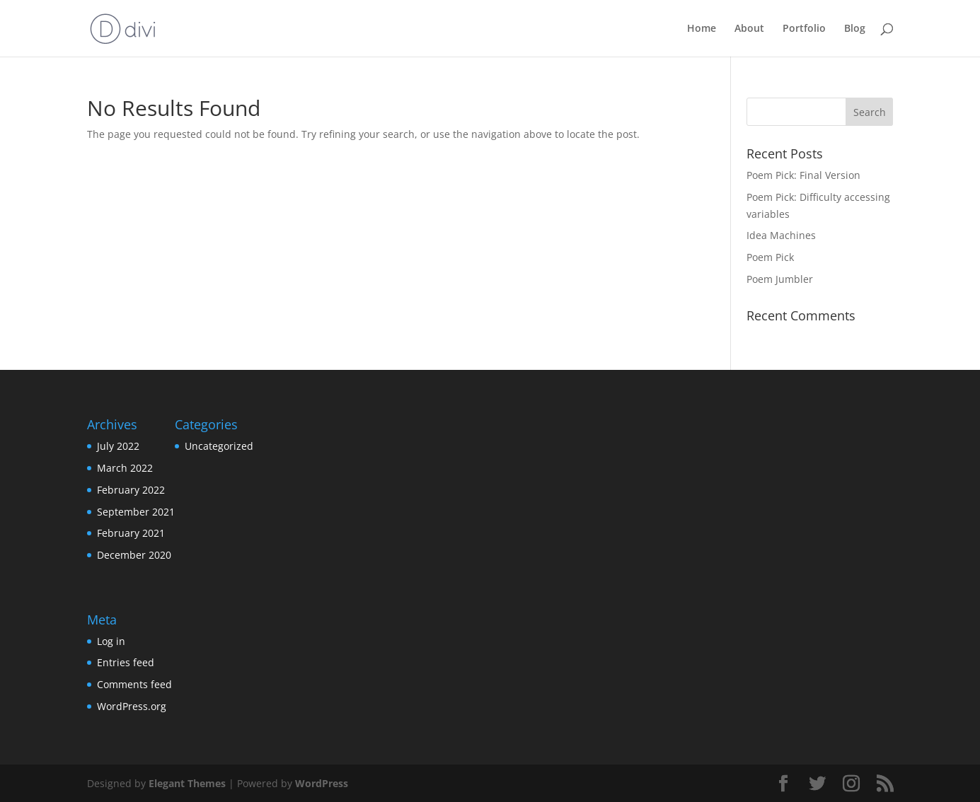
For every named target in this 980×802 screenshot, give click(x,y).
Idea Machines (781, 235)
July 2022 (118, 446)
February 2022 (131, 489)
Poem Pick (770, 257)
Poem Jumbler (779, 279)
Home (701, 29)
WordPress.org (131, 706)
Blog (854, 29)
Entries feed (125, 662)
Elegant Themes (187, 783)
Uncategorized (219, 446)
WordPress (321, 783)
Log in (111, 641)
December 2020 (134, 555)
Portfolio (804, 29)
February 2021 (131, 533)
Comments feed (134, 684)
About (749, 29)
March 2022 (125, 468)
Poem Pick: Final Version (803, 175)
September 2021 (136, 511)
